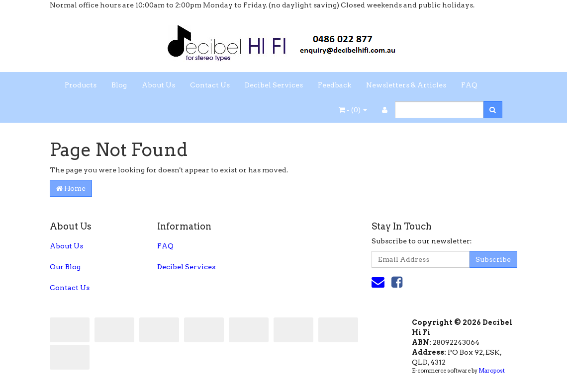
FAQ (469, 85)
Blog (119, 85)
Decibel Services (274, 85)
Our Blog (65, 267)
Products (80, 85)
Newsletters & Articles (406, 85)
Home (71, 188)
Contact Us (210, 85)
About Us (158, 85)
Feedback (334, 85)
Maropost (491, 370)
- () (353, 110)
